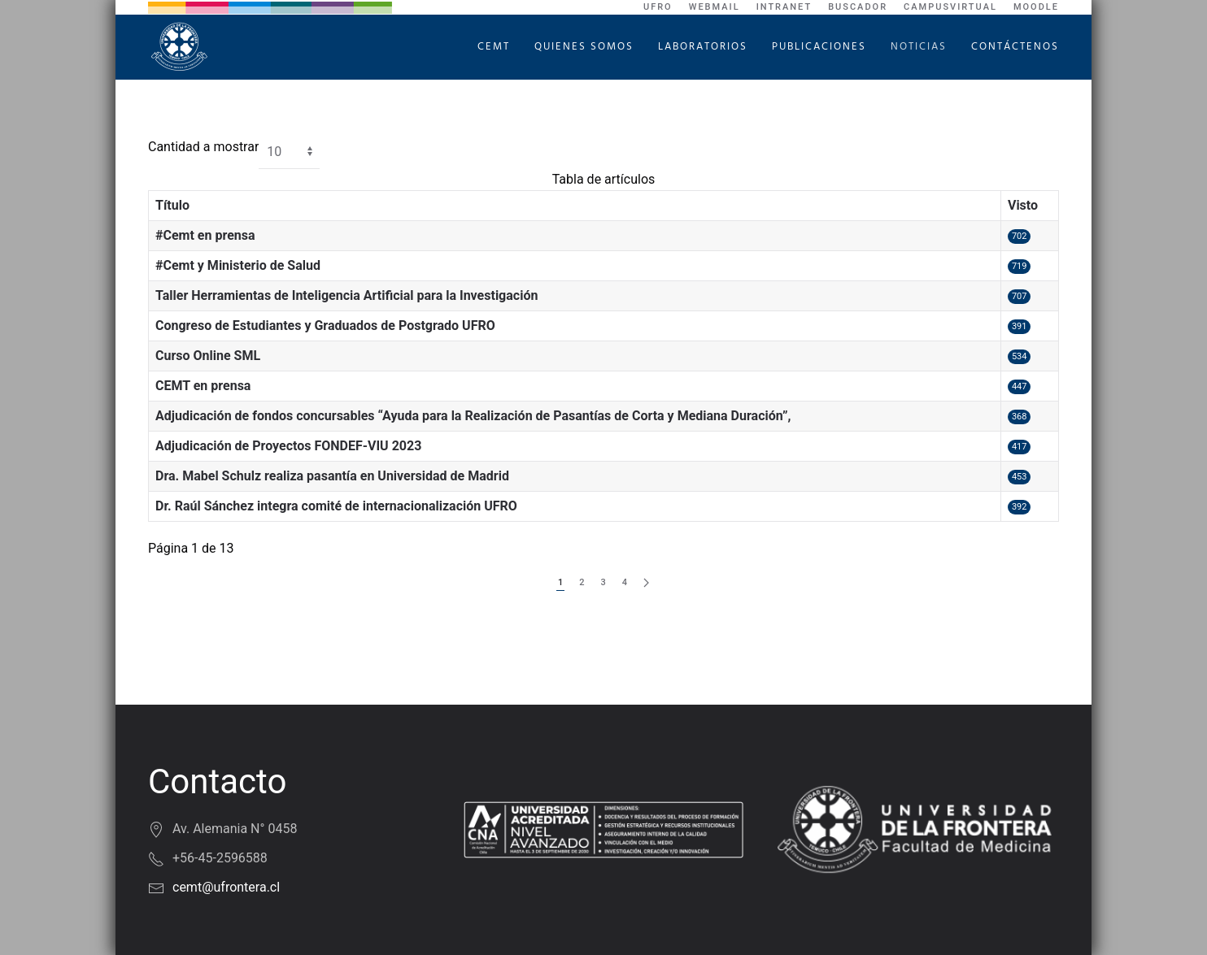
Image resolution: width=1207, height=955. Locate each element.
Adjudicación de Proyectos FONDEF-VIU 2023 (288, 446)
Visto (1023, 205)
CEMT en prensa (203, 385)
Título (172, 205)
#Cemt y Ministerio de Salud (237, 265)
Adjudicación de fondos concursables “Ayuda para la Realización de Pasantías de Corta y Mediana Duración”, (473, 415)
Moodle (1036, 7)
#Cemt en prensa (205, 235)
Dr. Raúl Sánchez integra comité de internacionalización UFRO (336, 506)
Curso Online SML (207, 355)
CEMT (493, 46)
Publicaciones (819, 46)
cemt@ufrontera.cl (226, 887)
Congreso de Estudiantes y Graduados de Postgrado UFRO (325, 325)
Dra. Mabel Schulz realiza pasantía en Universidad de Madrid (332, 476)
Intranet (784, 7)
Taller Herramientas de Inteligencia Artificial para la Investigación (346, 295)
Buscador (857, 7)
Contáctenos (1015, 46)
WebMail (714, 7)
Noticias (919, 46)
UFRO (658, 7)
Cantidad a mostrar (203, 146)
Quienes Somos (584, 46)
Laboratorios (702, 46)
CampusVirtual (950, 7)
